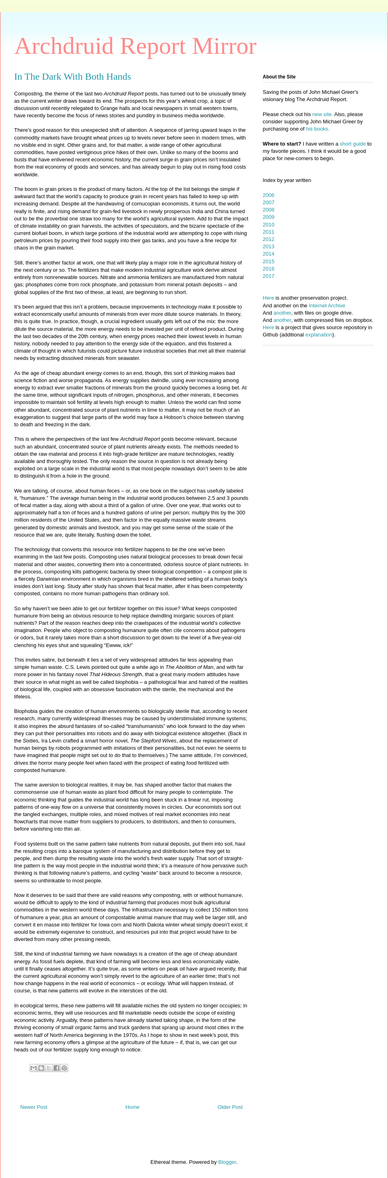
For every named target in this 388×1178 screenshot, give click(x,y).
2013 (268, 246)
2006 (268, 195)
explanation (319, 335)
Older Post (230, 1107)
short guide (353, 144)
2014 (268, 254)
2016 (268, 269)
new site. (323, 114)
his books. (318, 129)
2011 (268, 232)
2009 (268, 217)
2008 (268, 210)
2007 (268, 202)
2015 (268, 261)
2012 (268, 239)
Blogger (227, 1162)
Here (268, 298)
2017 (268, 276)
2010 (268, 225)
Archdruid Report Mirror (135, 45)
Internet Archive (327, 305)
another (282, 313)
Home (133, 1107)
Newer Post (33, 1107)
